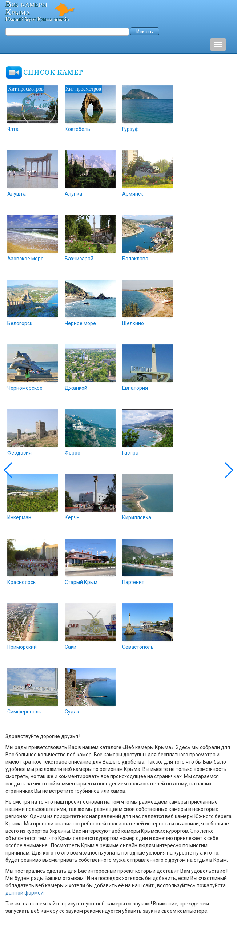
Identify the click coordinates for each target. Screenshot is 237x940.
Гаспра (130, 453)
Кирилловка (136, 517)
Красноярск (21, 582)
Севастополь (138, 647)
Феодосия (19, 453)
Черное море (80, 323)
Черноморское (25, 388)
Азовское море (25, 258)
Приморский (22, 647)
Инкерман (19, 517)
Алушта (16, 194)
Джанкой (76, 388)
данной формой (24, 893)
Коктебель (77, 129)
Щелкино (133, 323)
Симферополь (24, 712)
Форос (72, 453)
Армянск (132, 194)
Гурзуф (130, 129)
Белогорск (19, 323)
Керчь (72, 517)
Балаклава (135, 258)
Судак (72, 712)
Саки (70, 647)
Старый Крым (81, 582)
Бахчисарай (79, 258)
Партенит (133, 582)
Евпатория (135, 388)
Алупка (73, 194)
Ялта (13, 129)
